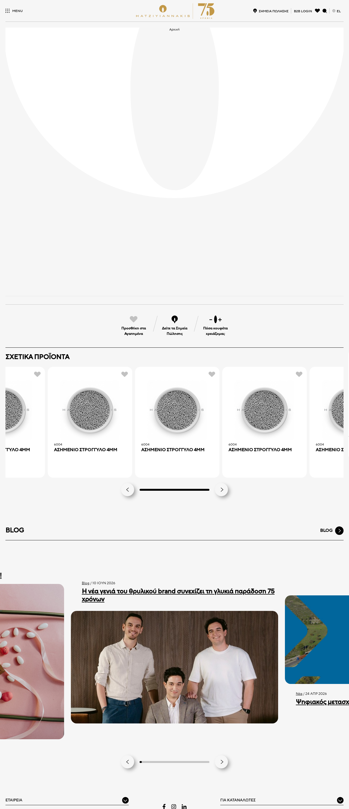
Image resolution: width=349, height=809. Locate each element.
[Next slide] (221, 489)
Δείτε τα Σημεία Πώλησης (174, 331)
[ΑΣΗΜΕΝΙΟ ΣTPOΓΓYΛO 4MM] (90, 410)
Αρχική (174, 29)
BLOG (326, 531)
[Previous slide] (127, 489)
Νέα (299, 693)
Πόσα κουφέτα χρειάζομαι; (215, 331)
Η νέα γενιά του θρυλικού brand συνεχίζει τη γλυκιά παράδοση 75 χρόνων (178, 595)
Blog (85, 583)
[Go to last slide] (127, 761)
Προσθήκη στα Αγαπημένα (133, 331)
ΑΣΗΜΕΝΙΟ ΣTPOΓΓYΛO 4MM (85, 450)
